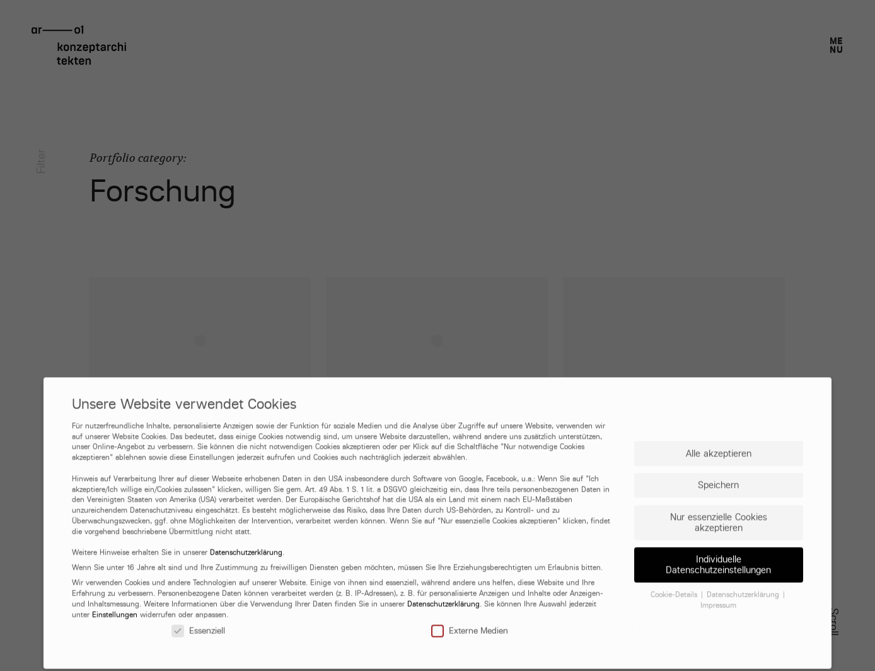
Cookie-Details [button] (675, 652)
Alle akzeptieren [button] (718, 510)
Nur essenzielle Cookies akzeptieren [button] (718, 579)
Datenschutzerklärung (246, 610)
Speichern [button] (718, 543)
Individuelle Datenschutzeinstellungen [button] (718, 622)
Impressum (718, 662)
